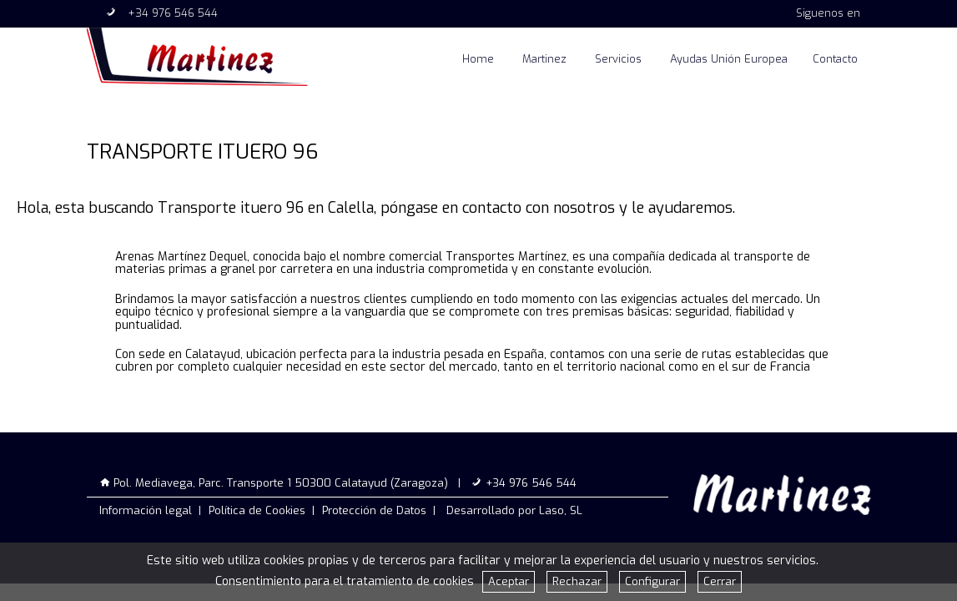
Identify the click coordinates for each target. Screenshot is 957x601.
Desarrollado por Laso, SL (514, 510)
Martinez (544, 59)
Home (478, 59)
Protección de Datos (374, 510)
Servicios (618, 59)
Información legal (145, 510)
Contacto (835, 59)
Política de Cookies (257, 510)
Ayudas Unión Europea (729, 59)
